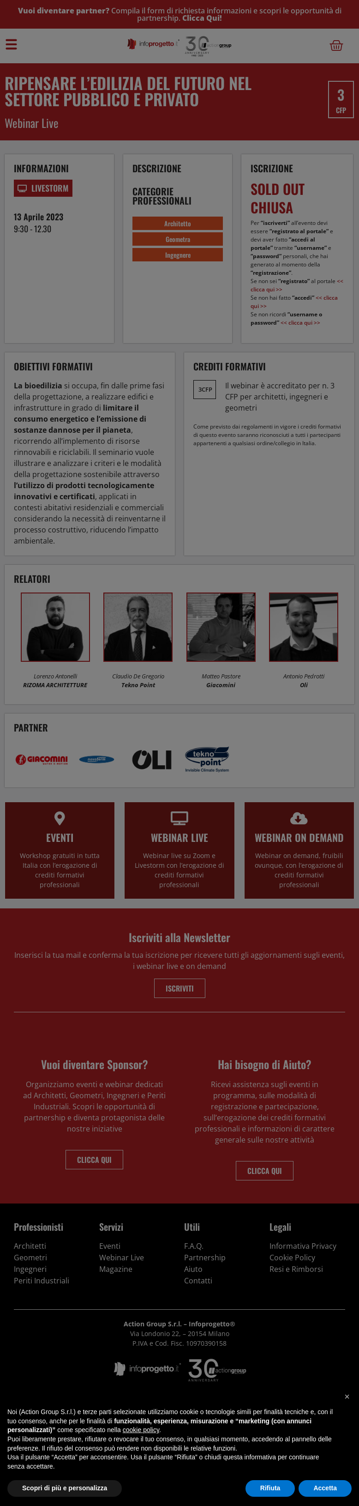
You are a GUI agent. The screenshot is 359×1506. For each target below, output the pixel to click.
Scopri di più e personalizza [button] (64, 1488)
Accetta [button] (325, 1488)
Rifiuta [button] (270, 1488)
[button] (347, 1396)
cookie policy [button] (141, 1429)
